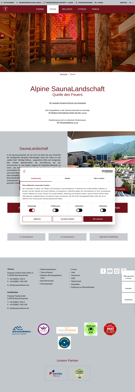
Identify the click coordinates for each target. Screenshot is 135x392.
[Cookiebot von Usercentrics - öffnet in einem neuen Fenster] (103, 171)
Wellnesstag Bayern (48, 269)
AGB (73, 278)
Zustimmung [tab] (36, 178)
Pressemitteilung (69, 123)
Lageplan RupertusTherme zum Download (69, 103)
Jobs (73, 272)
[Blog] (116, 271)
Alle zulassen (98, 219)
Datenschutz (76, 281)
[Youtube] (110, 271)
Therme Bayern (46, 272)
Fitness (82, 9)
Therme (40, 9)
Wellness (67, 9)
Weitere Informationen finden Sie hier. (69, 113)
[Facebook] (103, 271)
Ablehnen (37, 219)
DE (130, 2)
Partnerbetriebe (46, 284)
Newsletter (75, 284)
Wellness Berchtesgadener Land (51, 276)
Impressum (75, 275)
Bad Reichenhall (46, 281)
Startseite (63, 74)
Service (123, 2)
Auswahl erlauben (67, 219)
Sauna (53, 9)
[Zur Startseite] (5, 9)
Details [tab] (67, 178)
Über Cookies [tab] (99, 178)
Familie (95, 9)
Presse (74, 269)
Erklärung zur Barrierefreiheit (82, 287)
